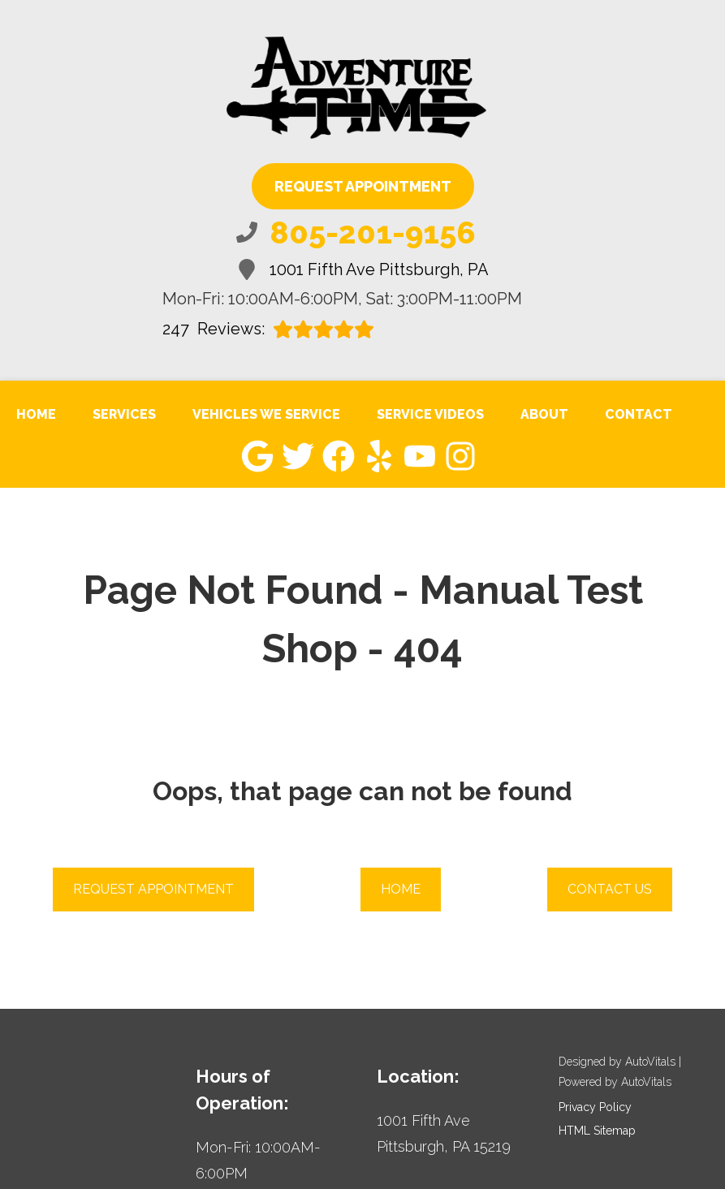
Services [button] (124, 414)
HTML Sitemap (597, 1130)
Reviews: (268, 329)
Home (36, 414)
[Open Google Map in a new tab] (453, 1134)
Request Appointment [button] (362, 186)
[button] (257, 456)
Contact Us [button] (609, 889)
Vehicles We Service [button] (266, 414)
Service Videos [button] (430, 414)
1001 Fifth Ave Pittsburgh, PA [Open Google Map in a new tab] (362, 269)
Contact (638, 414)
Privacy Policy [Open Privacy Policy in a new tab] (595, 1107)
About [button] (544, 414)
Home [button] (401, 889)
